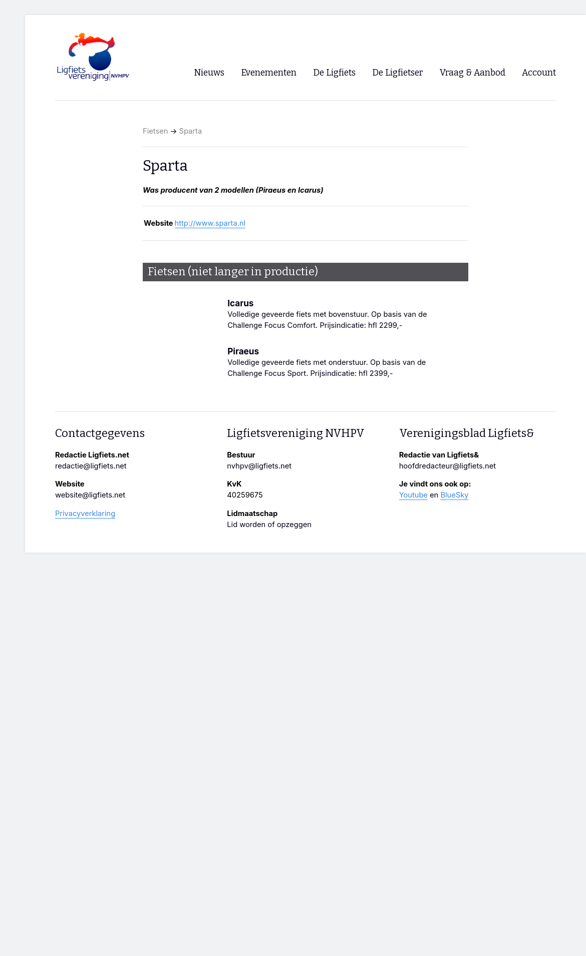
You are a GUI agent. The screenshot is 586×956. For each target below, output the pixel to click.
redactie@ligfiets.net (91, 465)
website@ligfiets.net (90, 495)
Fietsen (155, 131)
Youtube (413, 495)
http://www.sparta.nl (210, 223)
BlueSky (454, 495)
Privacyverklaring (85, 513)
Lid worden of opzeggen (269, 524)
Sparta (190, 131)
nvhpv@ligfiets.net (259, 465)
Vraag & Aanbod (472, 73)
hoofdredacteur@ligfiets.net (447, 465)
